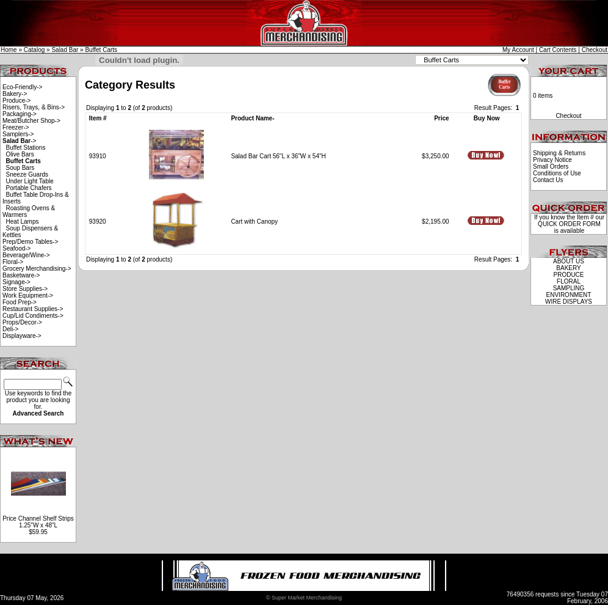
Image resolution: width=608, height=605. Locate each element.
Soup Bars (20, 167)
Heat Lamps (22, 221)
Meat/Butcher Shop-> (31, 120)
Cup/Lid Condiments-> (32, 315)
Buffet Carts (101, 49)
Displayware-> (22, 335)
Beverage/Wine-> (26, 255)
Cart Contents (558, 49)
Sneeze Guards (27, 174)
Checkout (594, 49)
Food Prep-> (19, 302)
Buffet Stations (26, 147)
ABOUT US (568, 261)
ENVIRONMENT (569, 295)
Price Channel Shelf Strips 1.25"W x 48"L (38, 522)
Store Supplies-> (25, 288)
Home (9, 49)
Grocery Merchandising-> (36, 268)
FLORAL (569, 281)
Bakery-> (14, 93)
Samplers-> (18, 134)
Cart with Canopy (254, 221)
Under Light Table (30, 181)
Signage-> (16, 282)
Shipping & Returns (559, 153)
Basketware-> (21, 275)
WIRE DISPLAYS (568, 301)
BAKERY (568, 268)
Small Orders (550, 166)
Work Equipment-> (27, 295)
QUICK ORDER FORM (569, 224)
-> (19, 141)
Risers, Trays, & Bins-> (33, 107)
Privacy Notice (552, 159)
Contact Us (548, 180)
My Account (518, 49)
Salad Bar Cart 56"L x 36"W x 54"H (278, 156)
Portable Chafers (29, 188)
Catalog (34, 49)
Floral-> (12, 261)
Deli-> (10, 329)
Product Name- (252, 118)
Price (441, 118)
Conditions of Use (557, 173)
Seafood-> (16, 248)
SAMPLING (569, 288)
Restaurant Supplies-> (32, 309)
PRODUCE (568, 274)
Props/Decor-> (22, 322)
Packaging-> (19, 114)
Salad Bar (64, 49)
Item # (98, 118)
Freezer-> (15, 127)
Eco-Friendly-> (22, 87)
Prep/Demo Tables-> (30, 241)
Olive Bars (20, 154)
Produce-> (16, 100)
